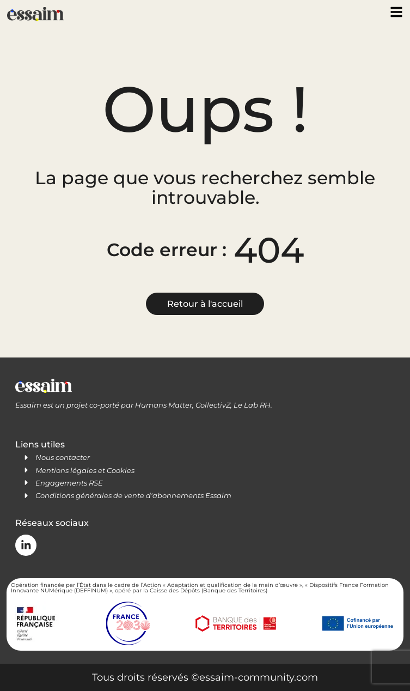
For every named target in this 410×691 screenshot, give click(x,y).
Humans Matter (163, 405)
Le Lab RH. (253, 405)
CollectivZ (212, 405)
